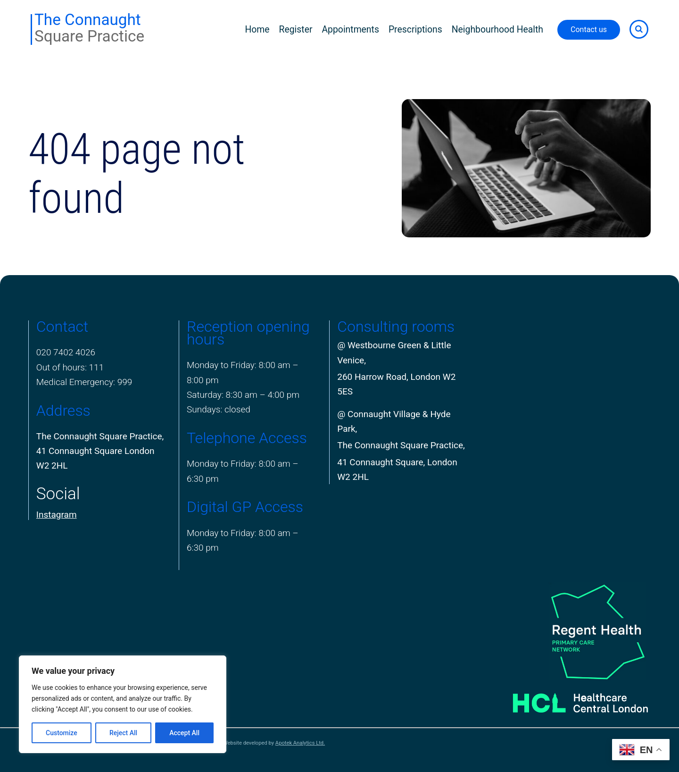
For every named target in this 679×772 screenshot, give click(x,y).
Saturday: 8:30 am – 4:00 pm (243, 394)
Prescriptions (415, 29)
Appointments (350, 29)
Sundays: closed (218, 409)
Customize (61, 733)
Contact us (589, 29)
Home (257, 29)
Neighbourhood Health (497, 29)
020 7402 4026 (65, 352)
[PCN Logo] (566, 631)
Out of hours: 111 (70, 367)
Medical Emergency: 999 (84, 382)
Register (296, 29)
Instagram (56, 514)
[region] (122, 704)
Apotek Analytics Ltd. (300, 743)
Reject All (123, 733)
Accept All (184, 733)
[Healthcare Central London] (566, 699)
